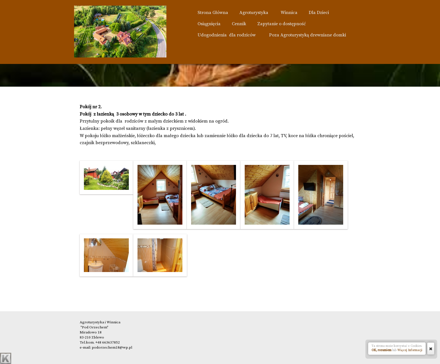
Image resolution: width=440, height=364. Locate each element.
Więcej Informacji (409, 350)
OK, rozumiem (381, 350)
